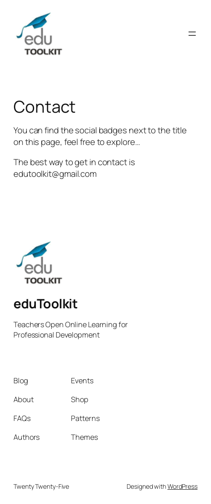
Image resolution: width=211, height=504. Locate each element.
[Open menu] (192, 33)
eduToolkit (45, 303)
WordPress (182, 486)
